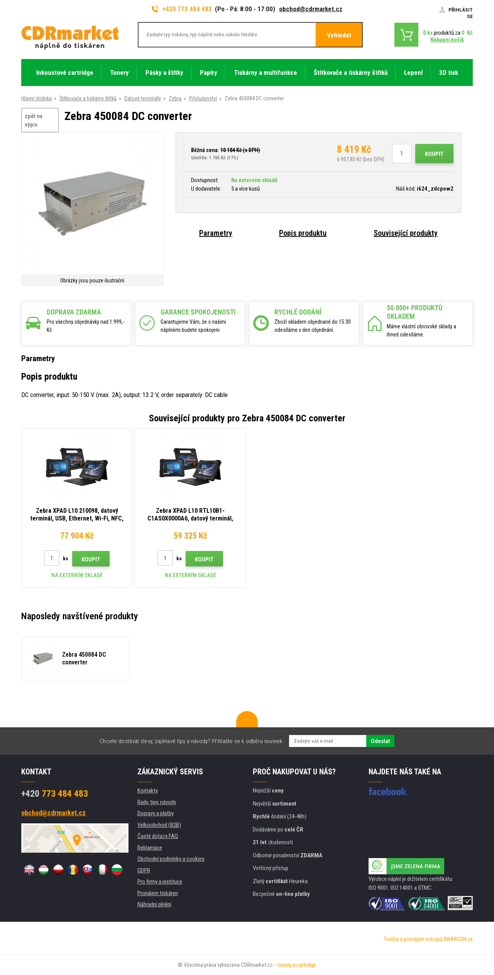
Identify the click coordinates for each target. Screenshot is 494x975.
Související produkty (406, 233)
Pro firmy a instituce (159, 881)
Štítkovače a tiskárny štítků (88, 98)
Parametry (215, 233)
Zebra (175, 98)
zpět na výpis (33, 120)
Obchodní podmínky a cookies (171, 858)
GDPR (143, 870)
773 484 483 (54, 793)
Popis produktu (303, 233)
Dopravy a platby (155, 813)
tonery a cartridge (296, 964)
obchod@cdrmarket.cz (310, 9)
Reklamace (149, 847)
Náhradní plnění (154, 904)
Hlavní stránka (36, 98)
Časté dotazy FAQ (157, 836)
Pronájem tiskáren (157, 893)
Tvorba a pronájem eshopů (413, 939)
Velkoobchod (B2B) (159, 824)
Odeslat (380, 741)
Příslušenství (203, 98)
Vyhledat (339, 35)
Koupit (434, 153)
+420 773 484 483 (182, 9)
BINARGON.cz (458, 939)
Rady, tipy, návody (156, 802)
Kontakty (147, 790)
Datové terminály (142, 98)
